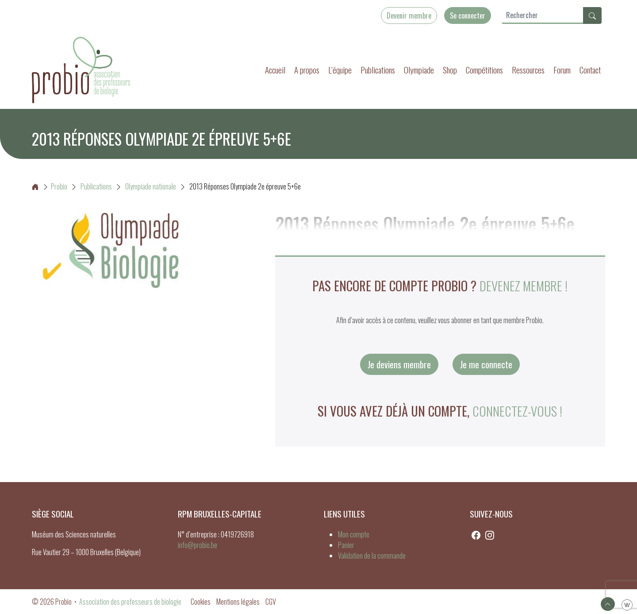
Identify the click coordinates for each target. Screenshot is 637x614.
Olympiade (419, 69)
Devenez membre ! (524, 285)
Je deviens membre (399, 364)
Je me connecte (486, 364)
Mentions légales (238, 601)
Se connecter (467, 15)
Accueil (275, 69)
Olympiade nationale (150, 186)
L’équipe (340, 69)
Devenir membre (409, 15)
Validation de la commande (372, 555)
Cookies (201, 601)
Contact (590, 69)
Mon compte (353, 534)
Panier (346, 545)
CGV (270, 601)
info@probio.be (197, 545)
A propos (306, 69)
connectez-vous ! (517, 411)
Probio (49, 186)
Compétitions (484, 69)
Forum (562, 69)
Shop (450, 69)
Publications (378, 69)
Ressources (528, 69)
